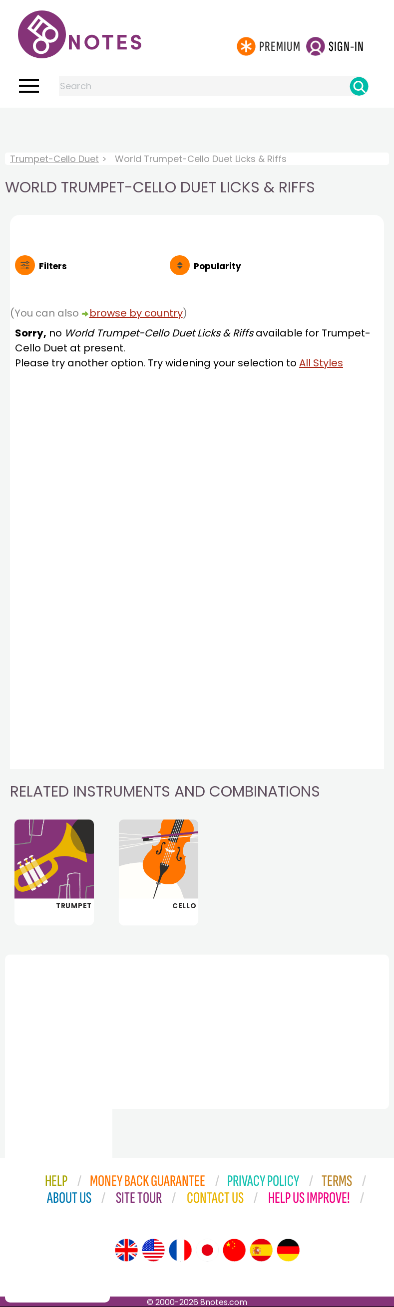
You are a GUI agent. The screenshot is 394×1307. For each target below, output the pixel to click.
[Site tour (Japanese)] (207, 1250)
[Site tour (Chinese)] (234, 1250)
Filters (53, 266)
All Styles (321, 363)
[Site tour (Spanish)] (261, 1250)
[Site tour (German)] (288, 1250)
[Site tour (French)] (180, 1250)
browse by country (136, 313)
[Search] (359, 86)
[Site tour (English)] (126, 1250)
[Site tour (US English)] (153, 1250)
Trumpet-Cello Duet (54, 159)
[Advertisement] (197, 128)
